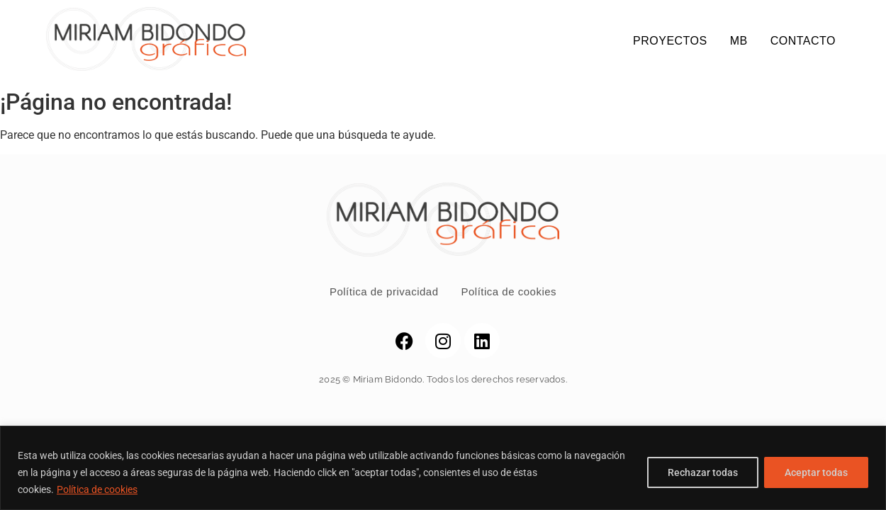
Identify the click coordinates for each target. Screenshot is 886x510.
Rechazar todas (703, 472)
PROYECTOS (670, 41)
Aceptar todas (816, 472)
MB (739, 41)
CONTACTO (803, 41)
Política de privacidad (384, 291)
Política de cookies (97, 489)
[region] (443, 468)
